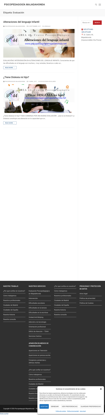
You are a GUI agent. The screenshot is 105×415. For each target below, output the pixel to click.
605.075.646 (88, 29)
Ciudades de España (10, 310)
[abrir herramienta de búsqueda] (96, 5)
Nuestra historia (9, 315)
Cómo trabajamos (9, 296)
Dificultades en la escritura (38, 313)
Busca (97, 22)
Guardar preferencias (91, 406)
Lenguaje (46, 26)
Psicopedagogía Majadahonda (24, 4)
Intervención (33, 298)
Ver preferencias (69, 406)
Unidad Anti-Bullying (36, 317)
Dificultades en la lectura (38, 308)
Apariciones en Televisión (38, 351)
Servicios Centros (35, 336)
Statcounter (4, 414)
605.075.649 (86, 32)
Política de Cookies (87, 303)
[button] (101, 389)
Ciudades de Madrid (10, 305)
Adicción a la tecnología (37, 322)
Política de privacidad (73, 411)
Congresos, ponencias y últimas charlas (37, 361)
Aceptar (44, 406)
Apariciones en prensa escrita (39, 355)
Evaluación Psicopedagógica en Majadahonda (39, 292)
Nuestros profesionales (11, 300)
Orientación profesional (37, 327)
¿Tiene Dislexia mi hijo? (16, 77)
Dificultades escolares (47, 81)
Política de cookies (61, 411)
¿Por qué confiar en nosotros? (14, 291)
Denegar (55, 406)
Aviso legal (83, 411)
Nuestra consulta (9, 319)
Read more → (10, 67)
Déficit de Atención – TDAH (39, 331)
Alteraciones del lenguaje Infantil (21, 21)
